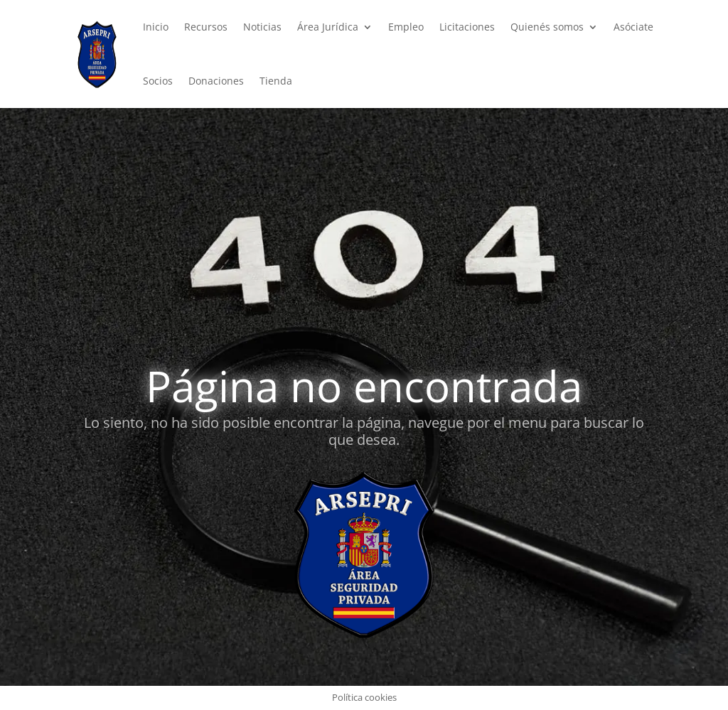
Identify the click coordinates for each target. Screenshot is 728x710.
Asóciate (633, 26)
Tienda (275, 80)
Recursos (206, 26)
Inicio (155, 26)
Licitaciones (467, 26)
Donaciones (216, 80)
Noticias (262, 26)
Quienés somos (547, 26)
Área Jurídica (327, 26)
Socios (158, 80)
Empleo (406, 26)
